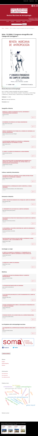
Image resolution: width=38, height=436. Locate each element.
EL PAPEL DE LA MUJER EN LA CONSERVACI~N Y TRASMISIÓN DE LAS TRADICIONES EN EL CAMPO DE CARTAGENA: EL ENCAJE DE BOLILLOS (16, 253)
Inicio (3, 28)
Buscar (24, 24)
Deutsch (3, 365)
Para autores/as (5, 375)
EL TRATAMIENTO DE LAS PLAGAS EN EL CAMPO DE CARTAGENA (15, 208)
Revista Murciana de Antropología (19, 15)
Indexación (18, 21)
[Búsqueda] (16, 24)
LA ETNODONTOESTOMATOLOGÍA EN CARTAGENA (12, 285)
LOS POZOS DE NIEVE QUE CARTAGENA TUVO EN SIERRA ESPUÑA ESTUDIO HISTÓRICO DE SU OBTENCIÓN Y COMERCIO (17, 176)
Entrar (36, 0)
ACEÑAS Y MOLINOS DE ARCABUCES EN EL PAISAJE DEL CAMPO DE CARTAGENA (18, 199)
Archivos (12, 21)
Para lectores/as (5, 373)
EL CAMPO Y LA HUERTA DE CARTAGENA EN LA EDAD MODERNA (15, 151)
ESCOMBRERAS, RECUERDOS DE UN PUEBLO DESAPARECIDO (14, 122)
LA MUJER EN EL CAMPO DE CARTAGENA (10, 262)
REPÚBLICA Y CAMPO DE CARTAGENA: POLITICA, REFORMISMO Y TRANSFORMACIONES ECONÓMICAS (15, 112)
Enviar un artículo (6, 353)
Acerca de (29, 21)
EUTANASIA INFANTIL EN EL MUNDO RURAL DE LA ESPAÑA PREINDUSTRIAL (18, 315)
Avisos (23, 21)
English (3, 361)
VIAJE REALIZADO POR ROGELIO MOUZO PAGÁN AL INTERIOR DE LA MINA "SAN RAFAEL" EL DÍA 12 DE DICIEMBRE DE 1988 (17, 239)
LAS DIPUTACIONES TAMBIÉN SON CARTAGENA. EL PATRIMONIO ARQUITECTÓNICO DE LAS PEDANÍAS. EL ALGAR (15, 142)
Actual (7, 21)
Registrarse (32, 0)
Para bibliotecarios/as (6, 377)
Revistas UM (26, 0)
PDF (34, 117)
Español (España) (5, 363)
